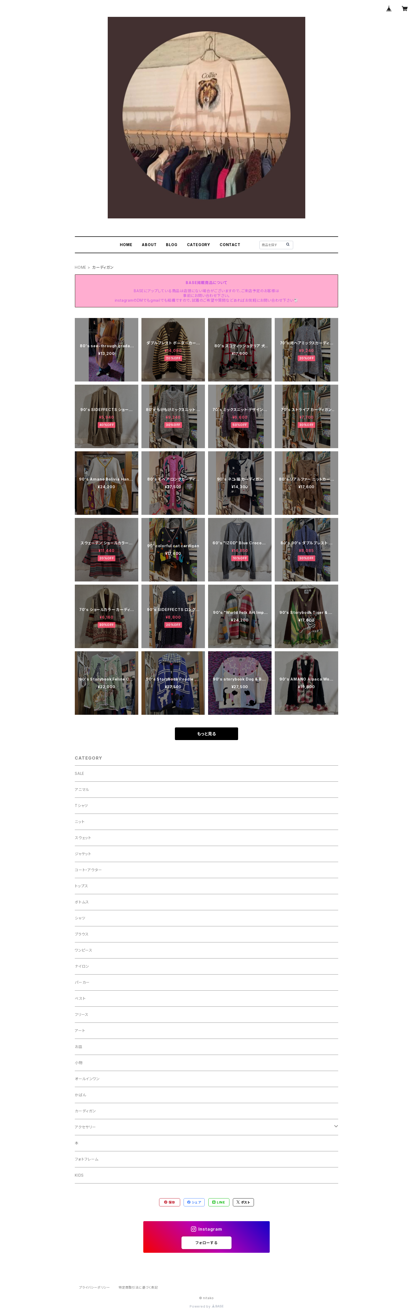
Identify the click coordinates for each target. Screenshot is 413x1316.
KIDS (79, 1175)
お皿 (78, 1046)
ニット (80, 821)
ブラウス (82, 934)
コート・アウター (88, 870)
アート (80, 1030)
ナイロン (82, 966)
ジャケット (83, 854)
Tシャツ (81, 805)
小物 (79, 1062)
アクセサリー (85, 1127)
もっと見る (206, 733)
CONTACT (230, 244)
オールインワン (87, 1079)
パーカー (82, 982)
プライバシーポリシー (94, 1287)
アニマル (82, 789)
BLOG (171, 244)
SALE (79, 773)
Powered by (206, 1306)
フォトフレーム (87, 1159)
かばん (80, 1095)
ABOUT (149, 244)
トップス (81, 886)
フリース (81, 1014)
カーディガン (85, 1111)
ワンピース (83, 950)
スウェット (83, 837)
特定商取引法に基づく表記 (138, 1287)
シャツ (80, 918)
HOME (126, 244)
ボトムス (82, 902)
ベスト (80, 998)
